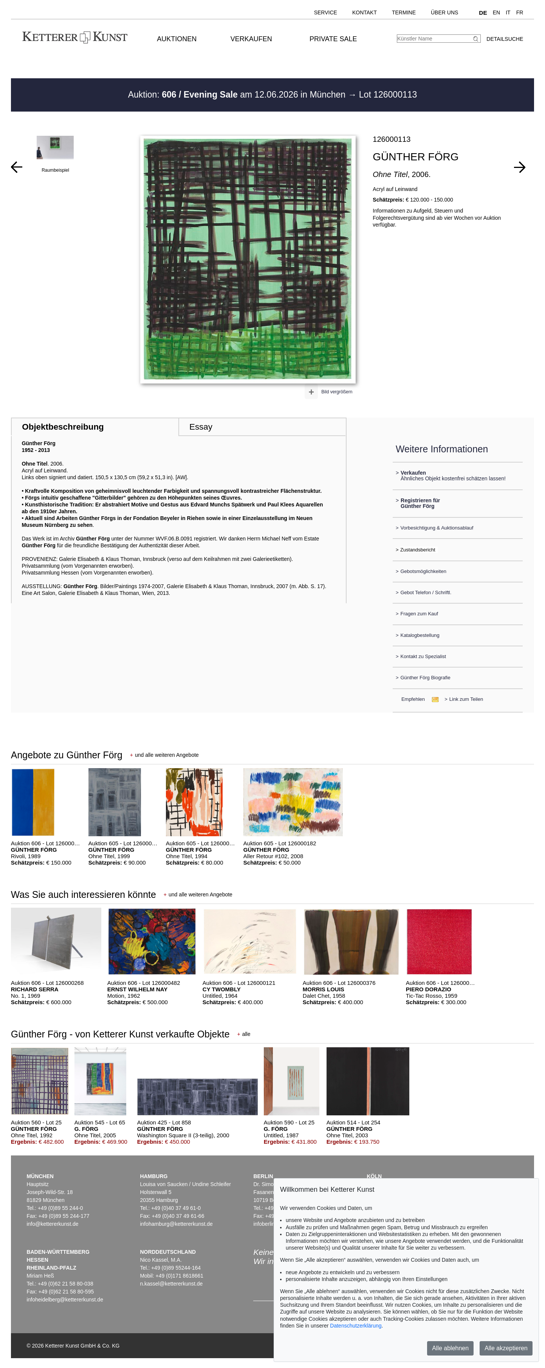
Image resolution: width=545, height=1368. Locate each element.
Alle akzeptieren (506, 1348)
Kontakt (364, 12)
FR (519, 12)
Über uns (444, 12)
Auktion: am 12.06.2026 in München (238, 94)
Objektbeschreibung (63, 427)
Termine (404, 12)
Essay (200, 427)
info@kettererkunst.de (52, 1224)
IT (508, 12)
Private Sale (333, 39)
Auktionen (177, 39)
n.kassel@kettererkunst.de (171, 1284)
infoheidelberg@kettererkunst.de (64, 1300)
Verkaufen (251, 39)
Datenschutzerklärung (355, 1326)
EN (496, 12)
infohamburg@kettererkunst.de (176, 1224)
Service (325, 12)
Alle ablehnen (450, 1348)
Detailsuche (504, 39)
